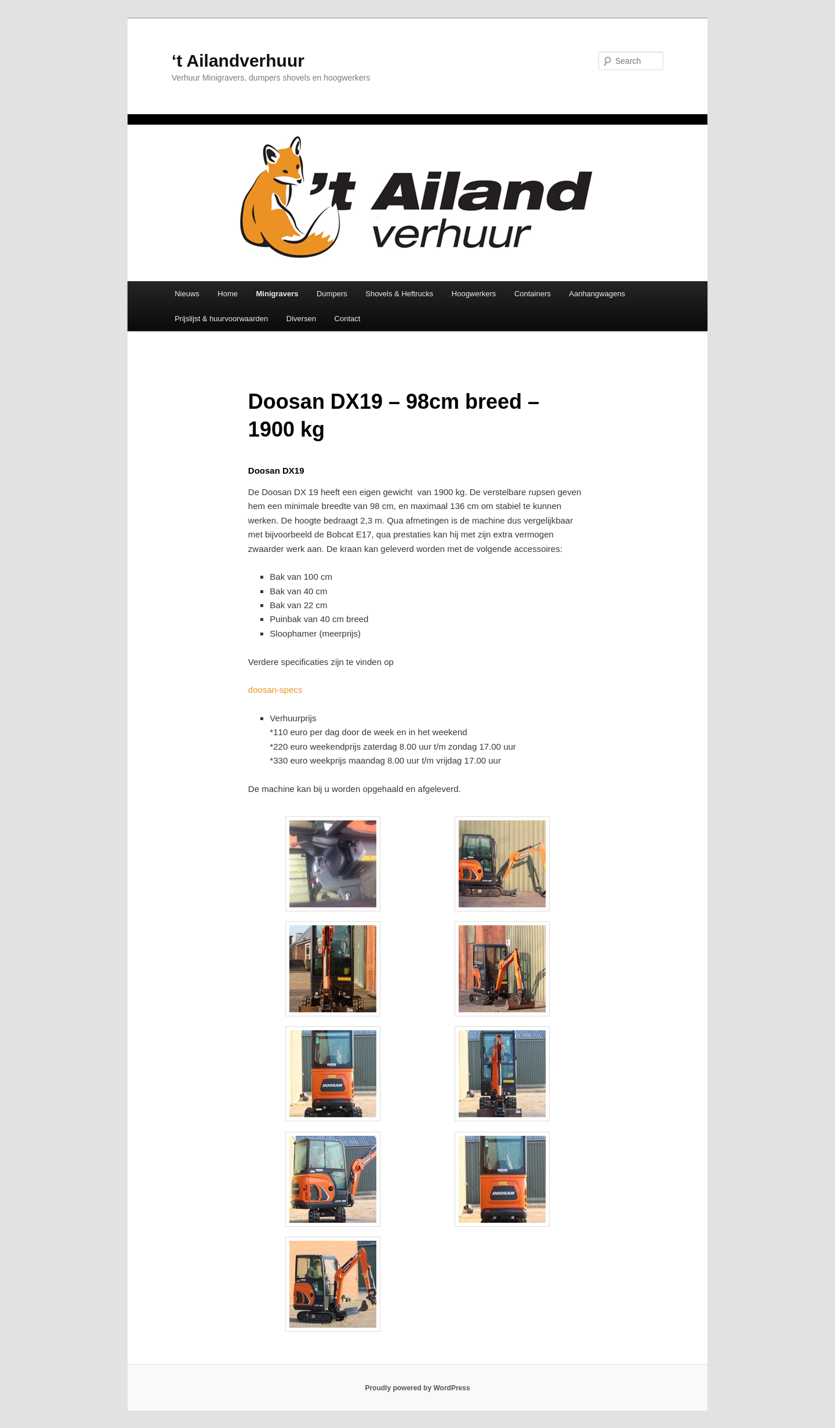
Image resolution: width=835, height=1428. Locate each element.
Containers (532, 293)
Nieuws (187, 293)
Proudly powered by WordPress (417, 1388)
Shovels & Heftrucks (399, 293)
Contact (348, 318)
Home (227, 293)
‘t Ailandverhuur (238, 60)
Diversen (301, 318)
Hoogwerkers (474, 293)
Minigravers (277, 293)
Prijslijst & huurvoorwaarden (221, 318)
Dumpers (332, 293)
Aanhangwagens (597, 293)
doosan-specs (275, 690)
